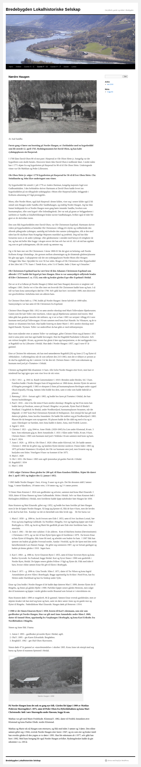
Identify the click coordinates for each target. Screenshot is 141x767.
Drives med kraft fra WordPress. (118, 760)
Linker (74, 67)
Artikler (18, 67)
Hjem (11, 67)
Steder (66, 67)
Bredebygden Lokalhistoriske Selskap (43, 9)
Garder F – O (42, 67)
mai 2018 (110, 84)
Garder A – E (29, 67)
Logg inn (110, 92)
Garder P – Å (55, 67)
